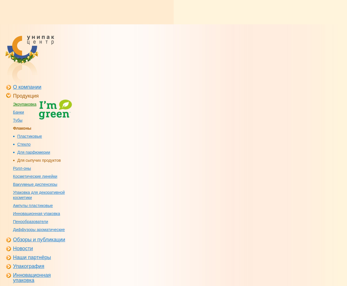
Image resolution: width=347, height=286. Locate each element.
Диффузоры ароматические (39, 229)
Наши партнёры (32, 257)
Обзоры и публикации (39, 239)
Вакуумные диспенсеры (35, 184)
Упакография (29, 266)
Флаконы (22, 128)
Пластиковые (29, 136)
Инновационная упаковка (36, 213)
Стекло (24, 144)
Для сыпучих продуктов (39, 160)
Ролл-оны (22, 168)
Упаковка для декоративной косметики (39, 195)
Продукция (26, 96)
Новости (23, 248)
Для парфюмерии (33, 152)
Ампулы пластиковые (33, 205)
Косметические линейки (35, 176)
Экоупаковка (25, 104)
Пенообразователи (30, 221)
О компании (27, 87)
